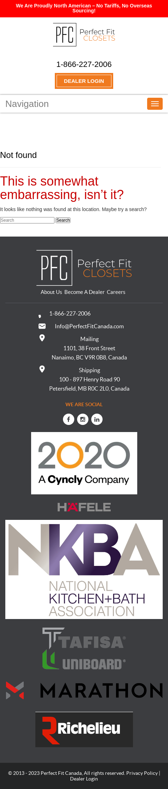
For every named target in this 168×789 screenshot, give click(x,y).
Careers (116, 292)
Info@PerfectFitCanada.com (89, 326)
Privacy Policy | (143, 773)
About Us (51, 292)
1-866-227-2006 (84, 64)
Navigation (27, 103)
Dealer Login (84, 81)
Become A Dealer (84, 292)
